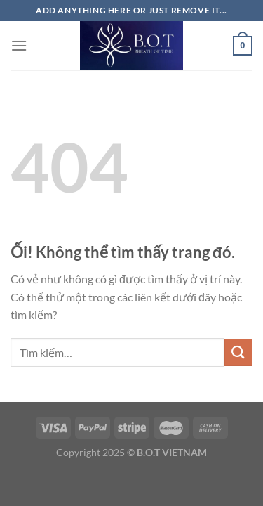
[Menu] (19, 45)
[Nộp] (238, 352)
